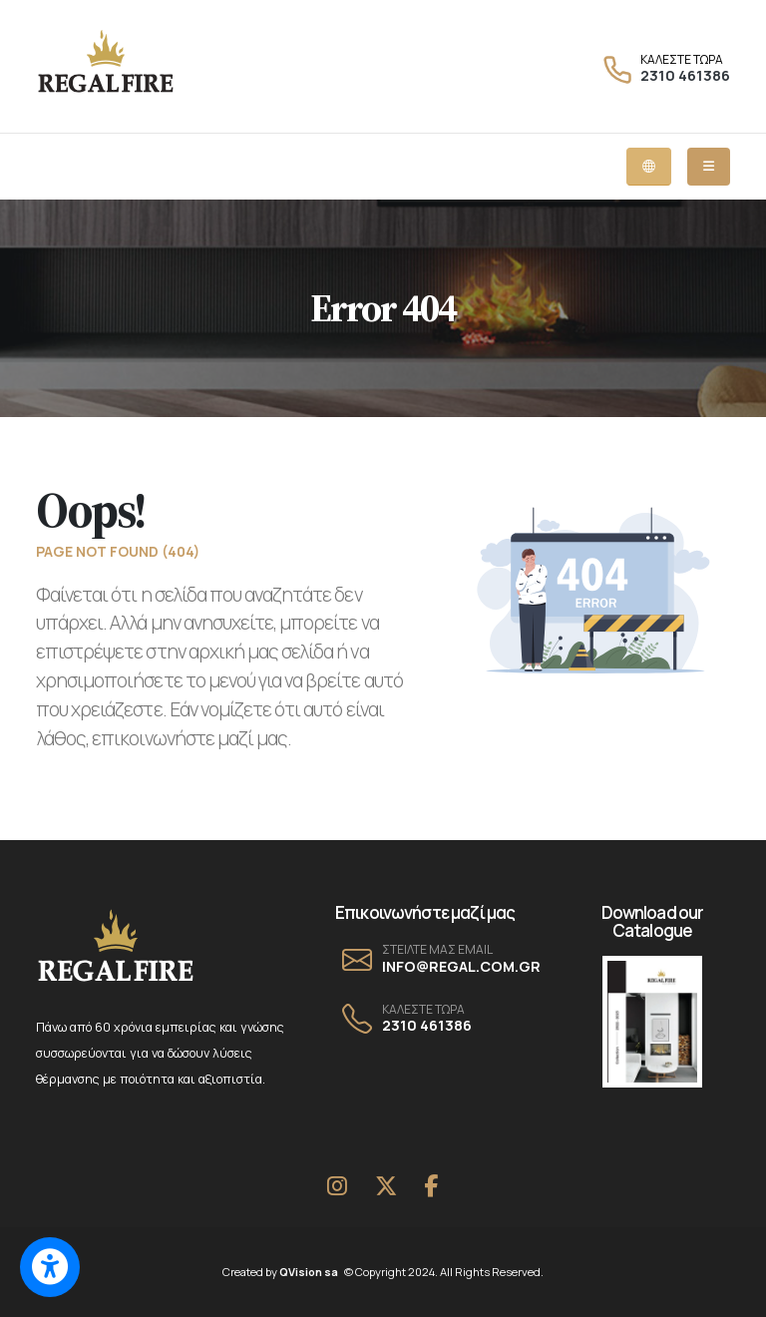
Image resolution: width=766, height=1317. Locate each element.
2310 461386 (685, 75)
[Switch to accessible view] (50, 1267)
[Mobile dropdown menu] (708, 167)
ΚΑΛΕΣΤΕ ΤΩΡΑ (681, 60)
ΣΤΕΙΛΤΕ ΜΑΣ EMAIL (437, 950)
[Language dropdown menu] (648, 167)
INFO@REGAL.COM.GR (461, 966)
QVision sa (312, 1271)
